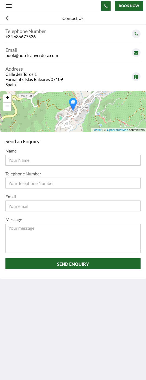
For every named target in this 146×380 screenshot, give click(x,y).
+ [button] (7, 98)
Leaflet (97, 129)
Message (13, 219)
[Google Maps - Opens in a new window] (73, 74)
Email (10, 196)
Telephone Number (23, 173)
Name (11, 150)
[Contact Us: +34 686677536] (106, 6)
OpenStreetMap (117, 129)
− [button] (7, 107)
